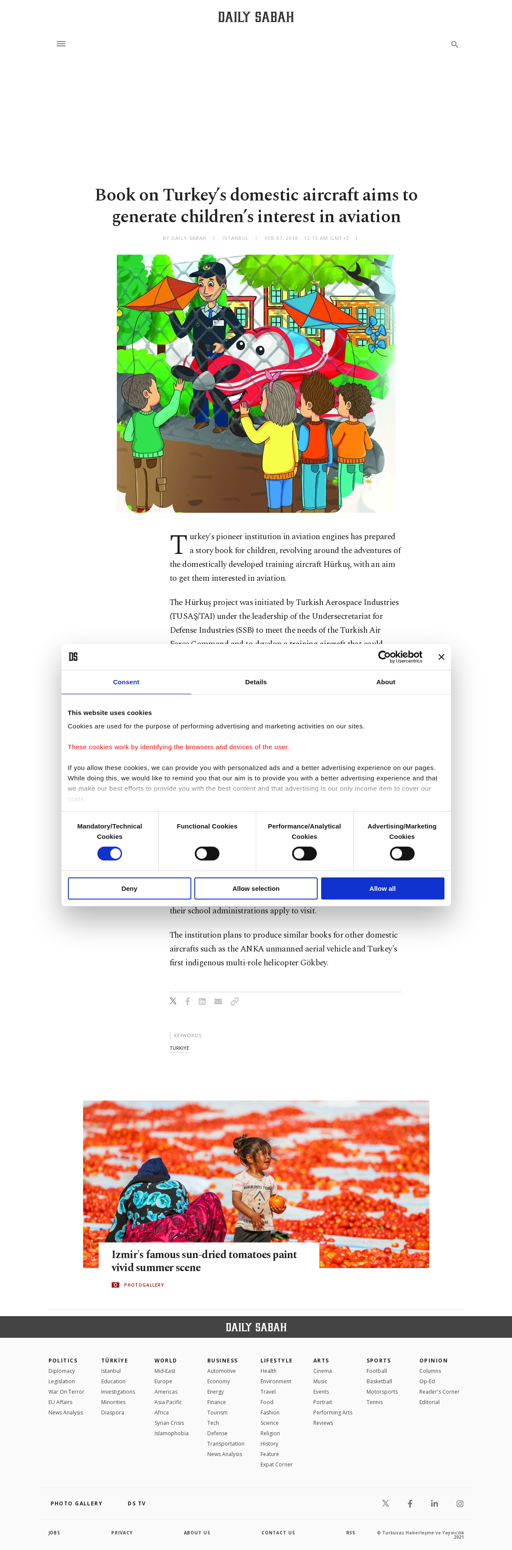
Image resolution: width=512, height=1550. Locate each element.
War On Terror (66, 1391)
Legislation (61, 1381)
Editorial (429, 1402)
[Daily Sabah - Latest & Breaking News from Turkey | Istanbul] (256, 16)
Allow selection (256, 888)
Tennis (375, 1402)
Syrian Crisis (169, 1423)
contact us (278, 1533)
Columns (430, 1371)
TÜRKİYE (114, 1360)
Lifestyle (277, 1360)
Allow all (383, 888)
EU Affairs (60, 1402)
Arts (321, 1360)
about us (197, 1533)
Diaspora (112, 1412)
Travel (268, 1391)
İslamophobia (172, 1433)
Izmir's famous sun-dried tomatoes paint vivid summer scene (206, 1261)
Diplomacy (61, 1371)
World (166, 1360)
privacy (122, 1533)
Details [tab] (256, 681)
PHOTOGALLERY (144, 1285)
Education (113, 1381)
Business (222, 1360)
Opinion (433, 1360)
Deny (130, 888)
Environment (276, 1381)
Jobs (54, 1533)
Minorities (113, 1402)
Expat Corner (277, 1464)
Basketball (379, 1381)
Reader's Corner (439, 1391)
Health (269, 1371)
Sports (379, 1360)
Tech (213, 1423)
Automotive (221, 1371)
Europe (163, 1381)
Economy (218, 1381)
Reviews (323, 1423)
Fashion (270, 1412)
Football (377, 1371)
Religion (270, 1433)
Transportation (226, 1443)
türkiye (179, 1048)
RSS (351, 1533)
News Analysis (65, 1412)
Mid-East (165, 1371)
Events (321, 1391)
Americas (166, 1391)
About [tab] (386, 681)
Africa (162, 1412)
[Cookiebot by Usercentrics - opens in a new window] (384, 656)
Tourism (217, 1412)
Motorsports (382, 1391)
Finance (216, 1402)
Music (320, 1381)
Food (267, 1402)
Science (270, 1423)
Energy (215, 1391)
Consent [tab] (126, 681)
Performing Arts (332, 1412)
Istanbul (111, 1371)
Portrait (322, 1402)
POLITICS (63, 1360)
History (269, 1443)
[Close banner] (441, 657)
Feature (270, 1454)
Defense (217, 1433)
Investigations (118, 1391)
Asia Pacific (168, 1402)
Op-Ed (427, 1381)
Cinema (322, 1371)
